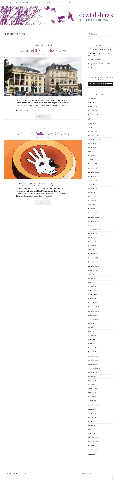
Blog (49, 2)
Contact (73, 2)
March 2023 (91, 127)
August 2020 (92, 233)
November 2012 (93, 421)
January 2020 (92, 262)
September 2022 (93, 139)
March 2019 (91, 294)
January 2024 (92, 111)
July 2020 (91, 237)
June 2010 (91, 454)
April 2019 (91, 290)
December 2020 (93, 217)
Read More (44, 117)
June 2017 (91, 380)
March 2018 (91, 344)
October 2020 (92, 225)
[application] (100, 84)
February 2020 (92, 258)
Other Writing (36, 2)
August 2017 (91, 372)
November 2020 (93, 221)
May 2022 (91, 156)
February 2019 (92, 299)
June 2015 (91, 393)
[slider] (98, 83)
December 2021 (93, 172)
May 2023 (91, 123)
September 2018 (93, 319)
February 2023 (92, 131)
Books (25, 2)
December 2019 (93, 266)
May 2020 (91, 246)
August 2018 (91, 323)
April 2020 (91, 250)
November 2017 (92, 360)
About (16, 2)
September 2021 (93, 184)
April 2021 (91, 205)
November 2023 (93, 115)
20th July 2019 (43, 54)
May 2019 (91, 286)
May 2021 (91, 201)
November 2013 (93, 405)
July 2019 (90, 278)
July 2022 (91, 147)
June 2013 (91, 409)
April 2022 (91, 160)
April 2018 (91, 339)
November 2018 (93, 311)
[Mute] (106, 84)
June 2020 (91, 241)
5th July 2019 (42, 137)
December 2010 (93, 450)
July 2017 (90, 376)
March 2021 (91, 209)
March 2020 (92, 254)
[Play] (91, 84)
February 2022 (92, 164)
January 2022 (92, 168)
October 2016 (92, 389)
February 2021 (92, 213)
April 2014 (91, 401)
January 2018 (92, 352)
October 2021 (92, 180)
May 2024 (91, 98)
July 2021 (90, 192)
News (55, 2)
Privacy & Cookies (86, 473)
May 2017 (91, 384)
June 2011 (91, 446)
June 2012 (91, 429)
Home (9, 2)
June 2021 (91, 196)
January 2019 (92, 303)
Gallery (63, 2)
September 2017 (93, 368)
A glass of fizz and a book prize (43, 50)
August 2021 (91, 188)
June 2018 (91, 331)
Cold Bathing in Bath (94, 68)
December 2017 (92, 356)
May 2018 (91, 335)
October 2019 (92, 270)
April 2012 (91, 433)
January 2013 (92, 417)
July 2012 (90, 425)
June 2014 (91, 397)
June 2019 (91, 282)
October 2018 (92, 315)
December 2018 (93, 307)
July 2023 (91, 119)
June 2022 (91, 152)
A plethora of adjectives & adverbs (43, 133)
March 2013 (91, 413)
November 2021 (93, 176)
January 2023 (92, 135)
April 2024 (91, 102)
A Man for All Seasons (94, 60)
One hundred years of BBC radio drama (99, 49)
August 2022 (92, 143)
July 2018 (90, 327)
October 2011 (92, 442)
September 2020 (93, 229)
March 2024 (91, 107)
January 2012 (92, 438)
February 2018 (92, 348)
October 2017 (92, 364)
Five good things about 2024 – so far (99, 64)
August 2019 (91, 274)
